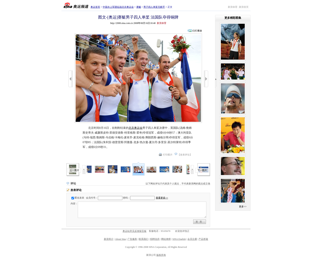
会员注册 (192, 239)
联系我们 (143, 239)
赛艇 (138, 7)
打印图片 (168, 154)
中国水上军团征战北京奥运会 (118, 7)
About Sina (120, 239)
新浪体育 (232, 7)
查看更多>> (162, 197)
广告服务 (132, 239)
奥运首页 (95, 7)
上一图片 (74, 170)
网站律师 (166, 239)
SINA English (179, 239)
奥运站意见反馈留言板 (134, 231)
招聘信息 (155, 239)
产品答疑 (203, 239)
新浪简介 (108, 239)
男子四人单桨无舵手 (154, 7)
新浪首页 (244, 7)
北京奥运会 (135, 127)
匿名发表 (79, 197)
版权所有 (161, 255)
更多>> (243, 206)
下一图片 (202, 170)
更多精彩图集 (232, 17)
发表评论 (185, 154)
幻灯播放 (197, 30)
